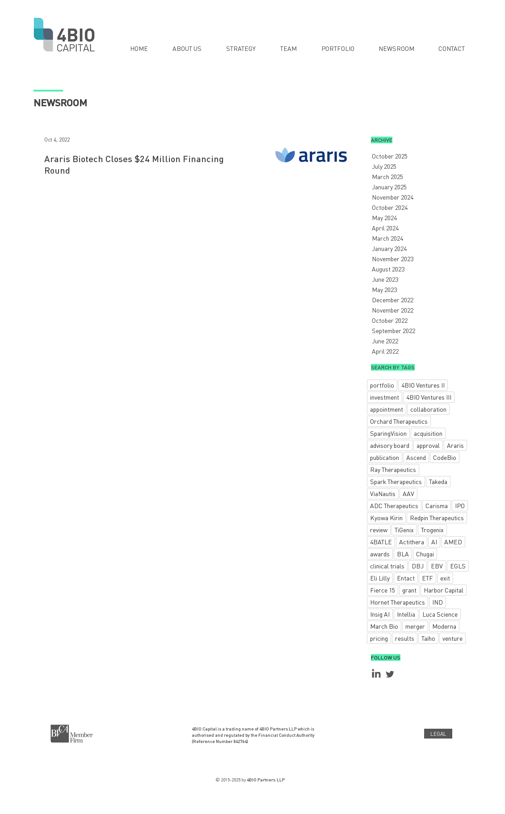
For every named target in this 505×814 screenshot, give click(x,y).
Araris (455, 445)
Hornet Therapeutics (397, 602)
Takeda (438, 481)
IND (437, 602)
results (404, 638)
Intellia (406, 614)
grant (409, 590)
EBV (437, 566)
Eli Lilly (380, 578)
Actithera (411, 542)
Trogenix (432, 530)
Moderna (444, 626)
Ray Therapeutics (393, 469)
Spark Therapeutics (396, 481)
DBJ (418, 566)
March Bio (384, 626)
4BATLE (381, 542)
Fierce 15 (382, 590)
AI (434, 542)
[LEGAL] (438, 734)
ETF (427, 578)
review (378, 530)
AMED (453, 542)
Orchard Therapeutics (399, 421)
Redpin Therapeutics (437, 517)
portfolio (382, 385)
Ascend (416, 457)
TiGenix (404, 530)
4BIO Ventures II (423, 385)
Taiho (428, 638)
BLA (403, 554)
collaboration (428, 409)
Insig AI (380, 614)
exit (445, 578)
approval (428, 445)
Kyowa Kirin (386, 517)
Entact (406, 578)
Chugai (425, 554)
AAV (408, 493)
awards (380, 554)
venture (452, 638)
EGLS (458, 566)
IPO (460, 505)
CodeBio (444, 457)
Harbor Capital (443, 590)
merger (415, 626)
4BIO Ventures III (428, 397)
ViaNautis (383, 493)
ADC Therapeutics (394, 505)
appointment (386, 409)
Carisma (436, 505)
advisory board (389, 445)
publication (384, 457)
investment (384, 397)
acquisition (428, 433)
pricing (379, 638)
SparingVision (388, 433)
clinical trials (387, 566)
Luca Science (440, 614)
